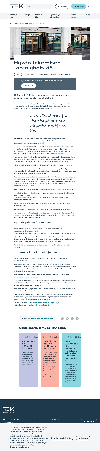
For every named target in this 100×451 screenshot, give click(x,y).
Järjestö (17, 74)
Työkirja (87, 15)
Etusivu (12, 23)
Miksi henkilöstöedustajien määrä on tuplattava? (32, 305)
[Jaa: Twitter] (72, 318)
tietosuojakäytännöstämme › (19, 447)
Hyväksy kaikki (83, 438)
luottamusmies (49, 318)
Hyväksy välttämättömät (62, 438)
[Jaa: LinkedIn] (67, 318)
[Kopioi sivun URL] (77, 318)
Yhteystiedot (56, 420)
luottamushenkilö (37, 318)
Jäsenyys (27, 15)
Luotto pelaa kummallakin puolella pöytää (42, 302)
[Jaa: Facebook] (62, 318)
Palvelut (34, 420)
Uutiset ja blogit (19, 23)
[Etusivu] (17, 8)
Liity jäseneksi (62, 6)
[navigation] (89, 6)
